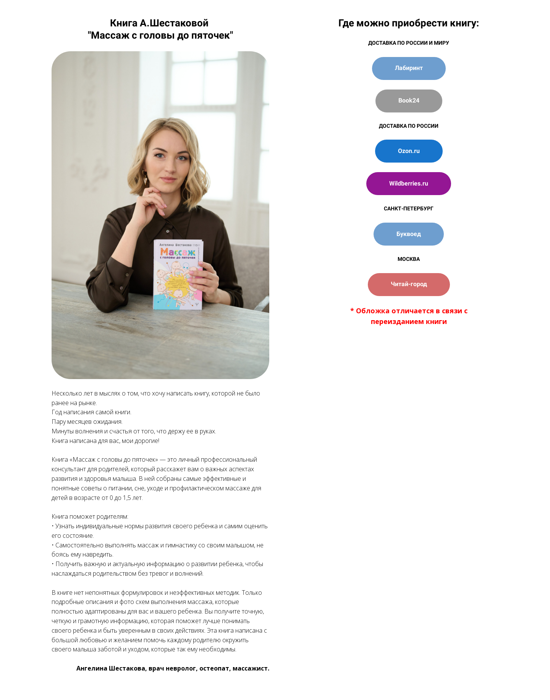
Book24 (408, 100)
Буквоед (408, 234)
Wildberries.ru (408, 183)
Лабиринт (409, 68)
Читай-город (409, 284)
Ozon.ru (409, 151)
